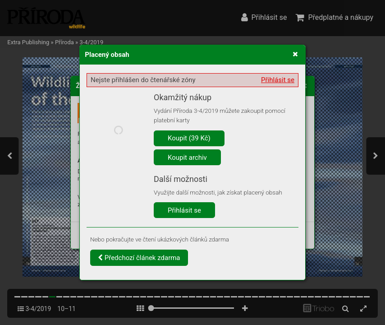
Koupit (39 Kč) (189, 138)
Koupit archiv (187, 157)
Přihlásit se (277, 80)
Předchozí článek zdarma (139, 258)
